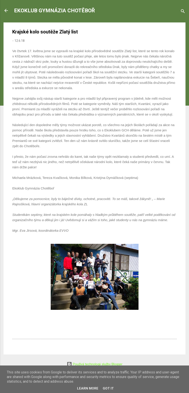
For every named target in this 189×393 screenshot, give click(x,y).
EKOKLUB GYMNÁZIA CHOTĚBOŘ (54, 10)
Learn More (87, 388)
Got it (108, 388)
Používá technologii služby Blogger (94, 364)
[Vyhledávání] (182, 12)
